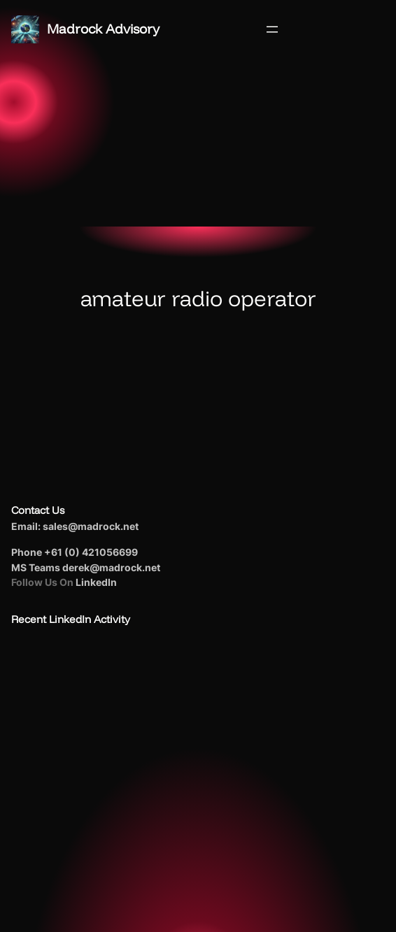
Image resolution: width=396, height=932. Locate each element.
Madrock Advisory (103, 28)
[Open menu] (272, 29)
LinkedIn (96, 582)
